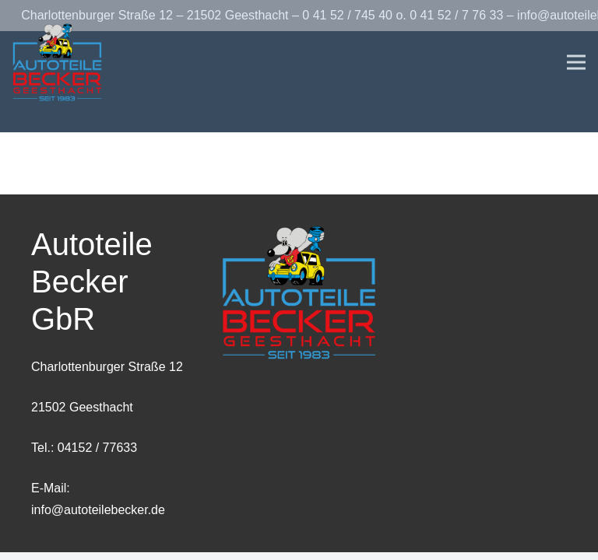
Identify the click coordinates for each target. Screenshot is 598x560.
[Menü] (576, 62)
